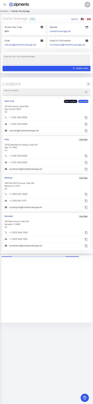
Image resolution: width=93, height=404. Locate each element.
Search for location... (12, 90)
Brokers (4, 11)
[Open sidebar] (4, 4)
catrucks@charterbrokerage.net (20, 44)
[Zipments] (19, 4)
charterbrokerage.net (60, 31)
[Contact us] (85, 398)
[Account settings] (87, 4)
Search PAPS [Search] (46, 68)
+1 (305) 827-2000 (18, 194)
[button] (83, 101)
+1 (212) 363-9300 (18, 117)
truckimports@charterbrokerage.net (67, 44)
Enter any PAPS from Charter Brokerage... (20, 57)
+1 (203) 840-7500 (18, 232)
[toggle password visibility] (86, 92)
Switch (74, 19)
